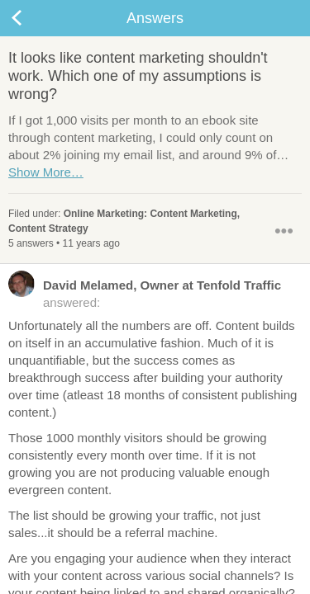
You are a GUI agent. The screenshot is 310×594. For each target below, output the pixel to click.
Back (33, 18)
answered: (144, 292)
